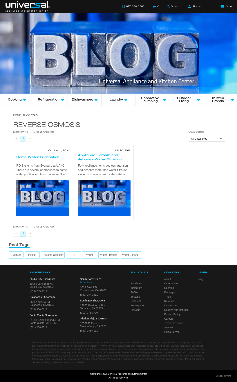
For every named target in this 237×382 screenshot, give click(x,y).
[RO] (73, 255)
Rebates (169, 287)
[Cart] (155, 6)
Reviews (169, 301)
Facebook (136, 283)
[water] (90, 255)
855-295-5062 (52, 352)
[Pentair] (32, 255)
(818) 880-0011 (38, 309)
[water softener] (131, 255)
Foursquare (137, 305)
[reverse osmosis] (52, 255)
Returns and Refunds (176, 309)
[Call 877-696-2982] (133, 6)
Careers (168, 318)
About (167, 279)
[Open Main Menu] (227, 6)
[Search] (173, 6)
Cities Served (172, 331)
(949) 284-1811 (89, 294)
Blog (200, 279)
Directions (86, 282)
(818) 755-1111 (38, 291)
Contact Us (170, 305)
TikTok (134, 292)
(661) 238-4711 (38, 327)
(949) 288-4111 (89, 330)
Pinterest (136, 301)
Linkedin (135, 309)
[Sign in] (194, 6)
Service (168, 327)
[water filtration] (109, 255)
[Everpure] (16, 255)
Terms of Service (173, 323)
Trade (167, 296)
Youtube (135, 296)
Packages (170, 292)
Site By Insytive (223, 376)
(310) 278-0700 (89, 312)
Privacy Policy (172, 314)
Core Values (171, 283)
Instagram (136, 287)
